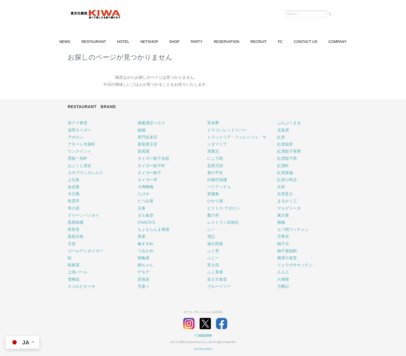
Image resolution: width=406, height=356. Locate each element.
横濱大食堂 (287, 258)
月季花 (283, 236)
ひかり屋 (215, 201)
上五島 (74, 179)
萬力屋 (283, 215)
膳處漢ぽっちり (151, 122)
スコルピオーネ (81, 286)
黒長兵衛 (75, 236)
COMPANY (337, 41)
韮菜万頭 (215, 165)
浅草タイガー (79, 130)
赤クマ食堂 (77, 122)
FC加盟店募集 (203, 335)
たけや (143, 194)
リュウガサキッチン (295, 265)
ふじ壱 (213, 251)
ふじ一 (213, 258)
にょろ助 (215, 158)
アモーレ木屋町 (81, 144)
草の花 (74, 208)
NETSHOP (149, 41)
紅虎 (281, 137)
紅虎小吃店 (287, 179)
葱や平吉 (215, 172)
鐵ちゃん (145, 265)
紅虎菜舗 (285, 172)
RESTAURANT (93, 41)
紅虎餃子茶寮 (289, 151)
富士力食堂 (217, 279)
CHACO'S (146, 222)
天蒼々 (143, 286)
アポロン (75, 137)
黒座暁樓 (75, 222)
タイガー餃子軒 (151, 165)
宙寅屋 (143, 151)
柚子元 (283, 243)
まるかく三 (287, 201)
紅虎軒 (283, 165)
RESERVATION (226, 41)
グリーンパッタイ (83, 215)
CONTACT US (305, 41)
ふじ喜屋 (215, 272)
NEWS (64, 41)
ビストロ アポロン (223, 208)
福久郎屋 (215, 243)
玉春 (141, 208)
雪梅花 (74, 279)
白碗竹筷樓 (217, 179)
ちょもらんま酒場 (153, 229)
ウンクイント (79, 151)
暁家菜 (74, 265)
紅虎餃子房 (287, 158)
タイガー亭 (147, 179)
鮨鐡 (141, 130)
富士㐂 (213, 265)
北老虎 (283, 130)
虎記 (211, 236)
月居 (72, 243)
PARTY (196, 41)
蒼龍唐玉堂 (147, 144)
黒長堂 (74, 229)
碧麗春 (213, 194)
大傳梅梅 (145, 186)
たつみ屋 (145, 201)
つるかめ (145, 251)
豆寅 (281, 186)
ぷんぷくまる (289, 122)
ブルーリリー (219, 286)
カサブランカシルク (85, 172)
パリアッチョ (219, 186)
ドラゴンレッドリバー (227, 130)
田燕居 (143, 279)
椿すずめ (145, 243)
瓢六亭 (213, 215)
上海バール (77, 272)
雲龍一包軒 (77, 158)
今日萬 (74, 194)
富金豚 (213, 122)
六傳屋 (283, 279)
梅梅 (281, 222)
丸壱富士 (285, 194)
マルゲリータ (289, 208)
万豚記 (283, 286)
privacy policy (203, 348)
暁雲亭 (74, 201)
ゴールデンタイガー (85, 251)
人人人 (283, 272)
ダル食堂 (145, 215)
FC (280, 41)
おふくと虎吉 (79, 165)
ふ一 (211, 229)
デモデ (143, 272)
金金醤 (74, 186)
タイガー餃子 (149, 172)
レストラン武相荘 (223, 222)
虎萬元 (213, 151)
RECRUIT (258, 41)
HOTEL (123, 41)
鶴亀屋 (143, 258)
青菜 (141, 236)
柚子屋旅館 (287, 251)
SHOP (174, 41)
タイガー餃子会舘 (153, 158)
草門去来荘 (147, 137)
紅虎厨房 (285, 144)
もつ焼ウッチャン (293, 229)
